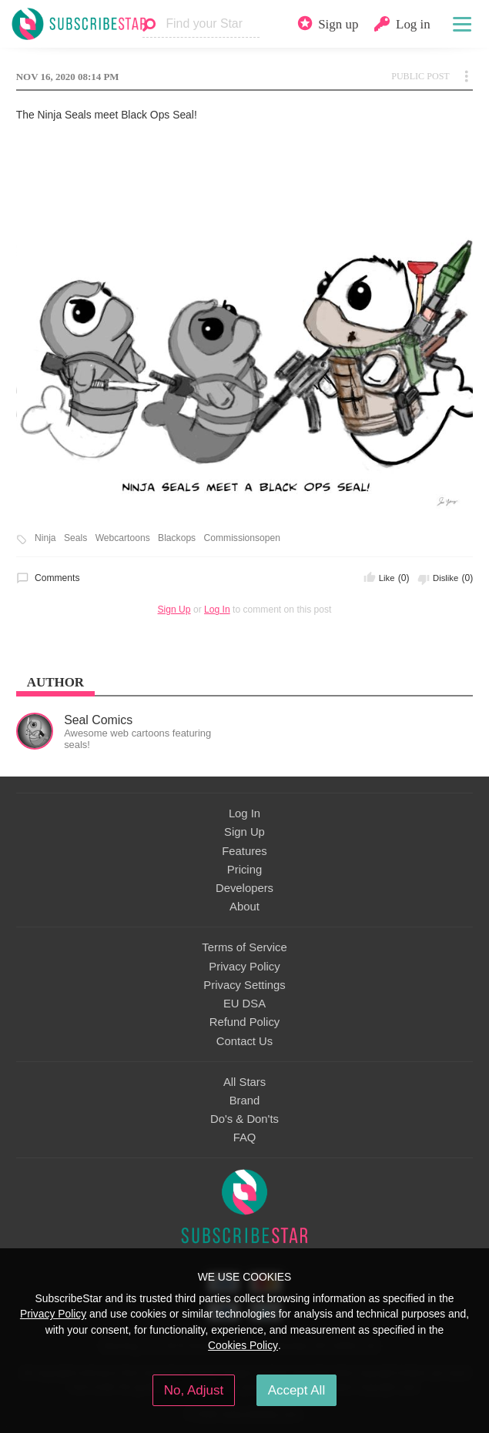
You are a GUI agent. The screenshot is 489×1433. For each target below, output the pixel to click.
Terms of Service (244, 947)
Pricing (244, 869)
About (244, 906)
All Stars (244, 1082)
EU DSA (244, 1003)
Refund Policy (244, 1022)
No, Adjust (193, 1390)
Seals (75, 538)
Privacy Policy (244, 966)
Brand (244, 1100)
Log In (217, 609)
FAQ (244, 1137)
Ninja (45, 538)
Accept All (297, 1390)
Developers (244, 888)
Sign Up (174, 609)
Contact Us (244, 1041)
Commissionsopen (242, 538)
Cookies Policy (243, 1345)
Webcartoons (122, 538)
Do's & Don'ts (244, 1119)
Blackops (177, 538)
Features (244, 851)
